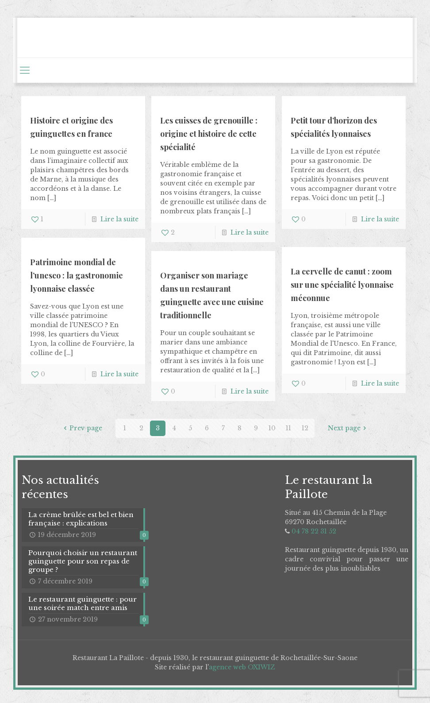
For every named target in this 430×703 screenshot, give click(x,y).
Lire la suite (119, 219)
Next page (348, 428)
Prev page (81, 428)
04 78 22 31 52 (314, 531)
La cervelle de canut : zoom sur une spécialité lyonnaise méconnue (342, 284)
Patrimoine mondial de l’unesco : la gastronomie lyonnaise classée (76, 275)
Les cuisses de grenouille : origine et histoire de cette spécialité (208, 133)
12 (305, 428)
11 (288, 428)
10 (272, 428)
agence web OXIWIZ (242, 667)
